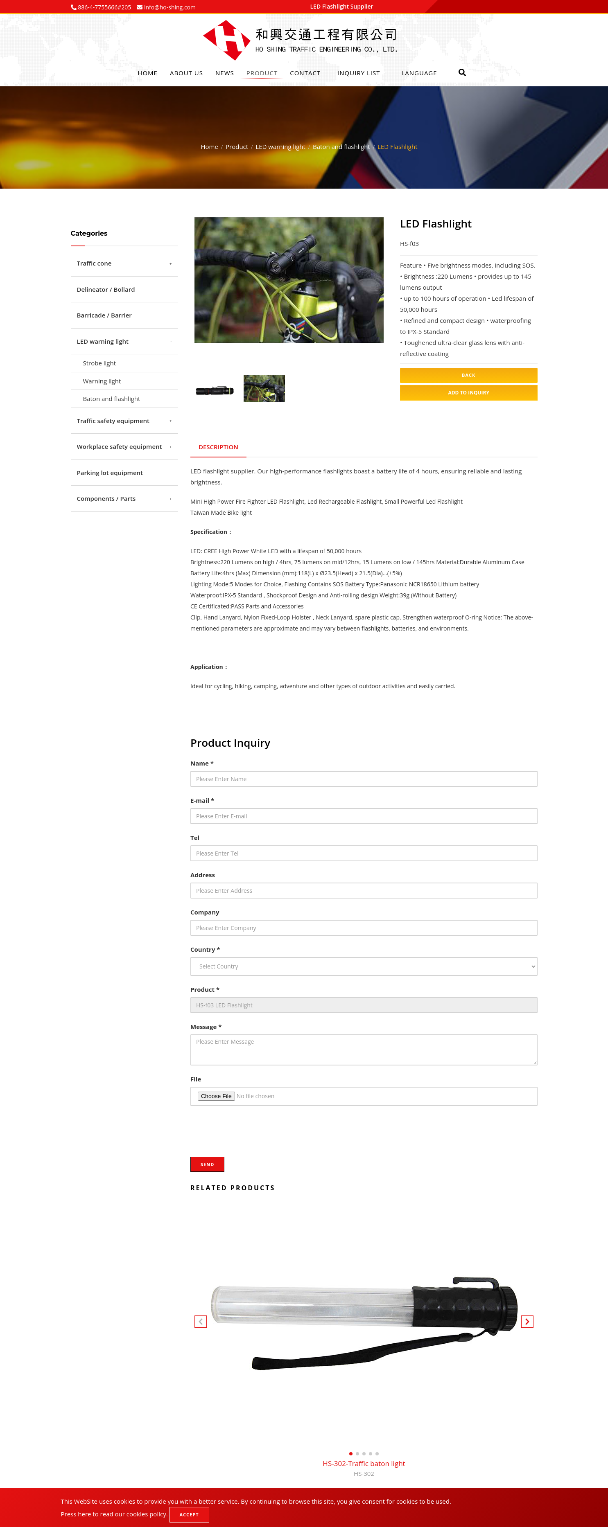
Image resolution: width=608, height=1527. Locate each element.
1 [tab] (283, 350)
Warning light (102, 381)
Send (207, 1164)
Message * (206, 1027)
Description (218, 447)
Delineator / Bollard (106, 289)
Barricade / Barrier (104, 315)
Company (204, 912)
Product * (204, 989)
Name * (202, 763)
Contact (305, 73)
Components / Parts (106, 498)
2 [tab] (295, 350)
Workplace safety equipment (119, 446)
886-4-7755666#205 (104, 7)
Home (148, 73)
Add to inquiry (468, 392)
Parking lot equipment (110, 472)
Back (468, 375)
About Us (186, 73)
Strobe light (99, 363)
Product (262, 73)
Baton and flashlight (341, 146)
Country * (205, 949)
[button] (527, 1323)
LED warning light (280, 146)
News (224, 73)
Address (202, 875)
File (195, 1079)
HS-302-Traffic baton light (364, 1469)
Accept (189, 1514)
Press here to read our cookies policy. (114, 1514)
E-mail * (202, 800)
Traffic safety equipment (113, 421)
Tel (194, 837)
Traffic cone (94, 263)
